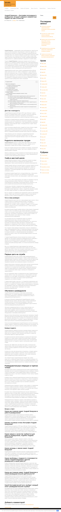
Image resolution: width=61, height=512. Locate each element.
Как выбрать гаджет (9, 10)
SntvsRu (7, 2)
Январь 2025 (43, 81)
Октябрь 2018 (44, 128)
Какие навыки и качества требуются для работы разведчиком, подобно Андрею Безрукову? (23, 99)
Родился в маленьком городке (14, 85)
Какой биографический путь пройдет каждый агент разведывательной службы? (23, 107)
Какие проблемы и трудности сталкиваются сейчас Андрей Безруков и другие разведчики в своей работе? (23, 102)
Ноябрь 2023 (44, 107)
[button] (36, 82)
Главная (6, 8)
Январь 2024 (43, 104)
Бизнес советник (51, 8)
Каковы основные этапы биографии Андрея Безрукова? (20, 97)
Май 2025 (43, 72)
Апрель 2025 (44, 75)
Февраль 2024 (44, 101)
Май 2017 (43, 139)
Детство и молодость (10, 84)
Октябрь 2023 (44, 110)
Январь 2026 (43, 66)
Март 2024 (43, 98)
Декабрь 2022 (44, 116)
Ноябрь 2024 (44, 86)
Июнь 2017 (43, 136)
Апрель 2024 (44, 95)
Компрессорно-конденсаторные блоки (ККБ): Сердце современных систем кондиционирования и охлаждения (48, 42)
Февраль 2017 (44, 145)
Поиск (41, 15)
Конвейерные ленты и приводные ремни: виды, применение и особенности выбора (48, 50)
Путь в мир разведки (10, 88)
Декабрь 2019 (44, 125)
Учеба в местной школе (13, 86)
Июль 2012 (43, 148)
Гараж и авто (43, 8)
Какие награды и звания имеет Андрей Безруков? (19, 100)
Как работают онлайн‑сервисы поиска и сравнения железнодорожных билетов (47, 35)
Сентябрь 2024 (44, 89)
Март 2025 (43, 78)
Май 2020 (43, 122)
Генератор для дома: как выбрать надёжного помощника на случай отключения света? (48, 55)
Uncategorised (44, 155)
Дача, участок (34, 8)
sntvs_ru (14, 20)
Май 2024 (43, 92)
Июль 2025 (43, 69)
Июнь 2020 (43, 119)
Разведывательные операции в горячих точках (17, 93)
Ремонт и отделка (25, 8)
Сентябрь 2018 (44, 131)
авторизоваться (29, 504)
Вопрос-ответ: (9, 94)
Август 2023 (43, 113)
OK (57, 510)
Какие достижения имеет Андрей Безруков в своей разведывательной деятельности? (23, 105)
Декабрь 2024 (44, 84)
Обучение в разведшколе (13, 90)
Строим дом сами (14, 8)
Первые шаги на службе (13, 89)
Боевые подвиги (9, 92)
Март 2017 (43, 142)
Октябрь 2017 (44, 133)
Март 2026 (43, 63)
